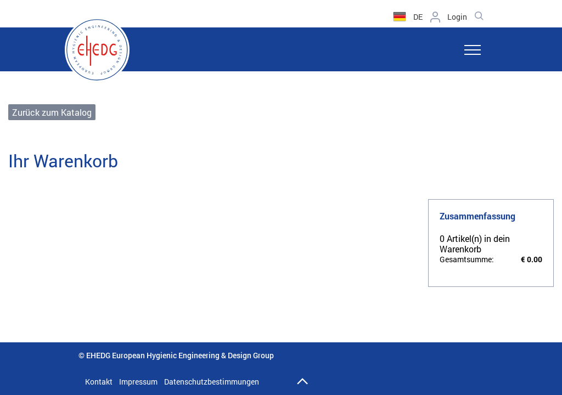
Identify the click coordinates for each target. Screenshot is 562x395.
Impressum (138, 381)
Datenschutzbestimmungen (211, 381)
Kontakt (99, 381)
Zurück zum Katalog (52, 112)
